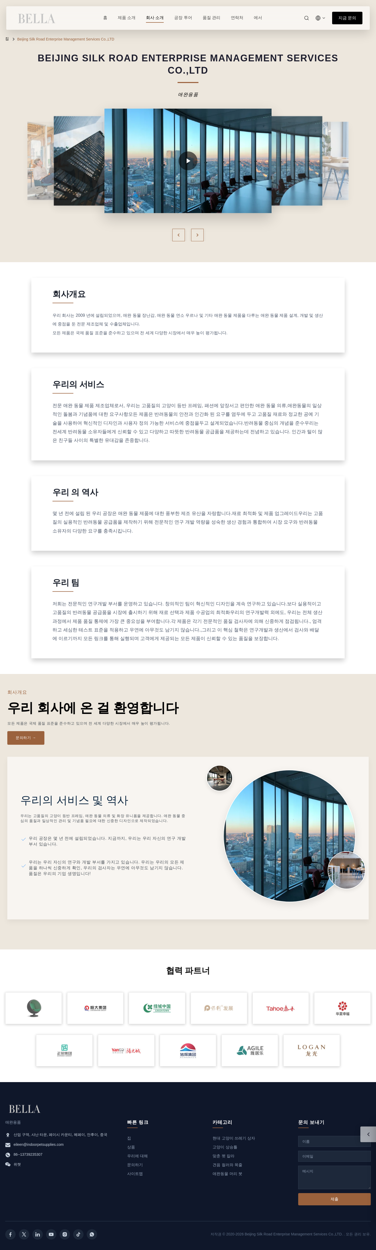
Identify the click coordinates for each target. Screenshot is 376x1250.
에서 (258, 17)
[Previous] (178, 235)
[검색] (306, 18)
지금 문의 (347, 18)
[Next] (197, 235)
